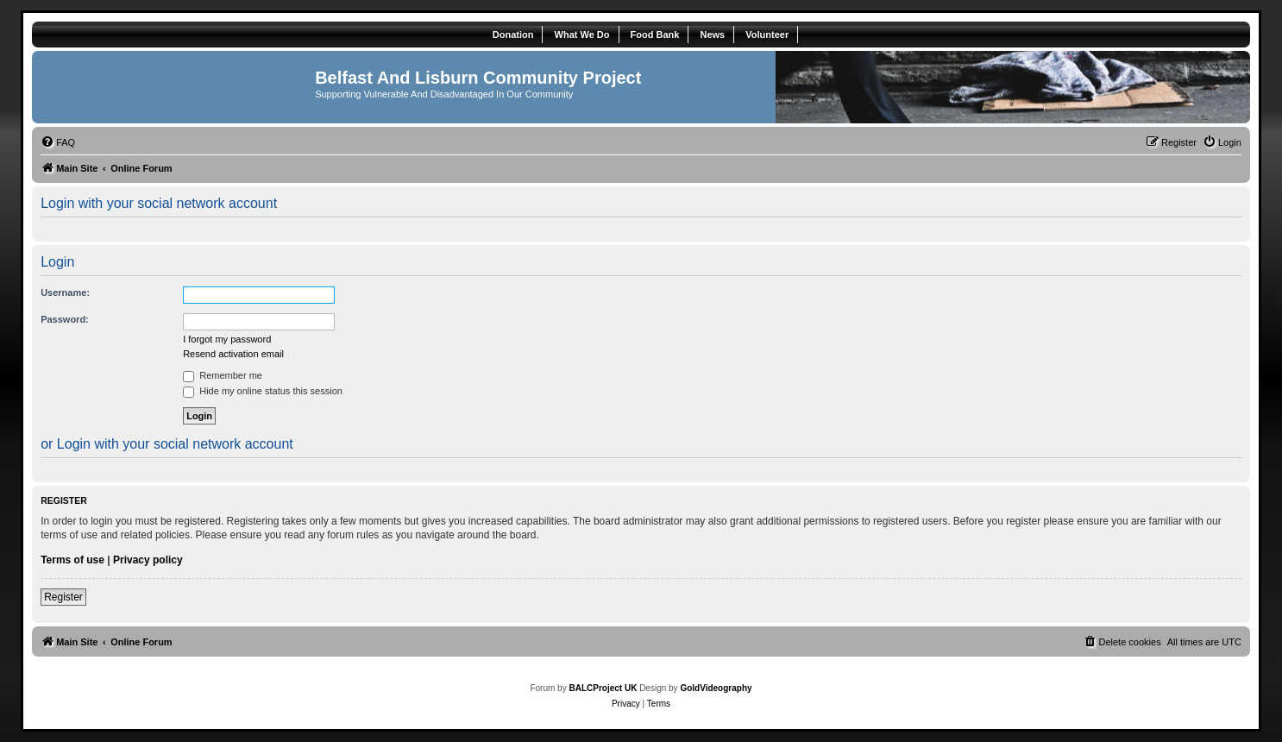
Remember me (222, 375)
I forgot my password (227, 339)
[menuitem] (58, 142)
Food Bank (655, 34)
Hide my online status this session (262, 391)
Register (63, 597)
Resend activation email (233, 354)
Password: (65, 319)
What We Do (582, 34)
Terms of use (72, 560)
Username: (65, 292)
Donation (513, 34)
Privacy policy (148, 560)
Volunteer (767, 34)
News (712, 34)
